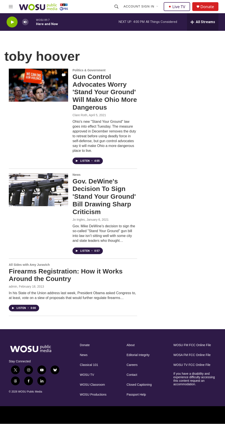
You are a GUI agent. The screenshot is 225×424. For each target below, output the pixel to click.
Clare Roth (80, 115)
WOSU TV (87, 374)
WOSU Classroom (92, 384)
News (77, 174)
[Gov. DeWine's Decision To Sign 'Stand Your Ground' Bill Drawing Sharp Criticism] (38, 189)
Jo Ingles (79, 219)
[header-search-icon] (116, 7)
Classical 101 (89, 365)
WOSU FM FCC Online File (192, 345)
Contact (132, 374)
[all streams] (202, 22)
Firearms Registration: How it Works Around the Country (66, 275)
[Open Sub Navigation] (157, 6)
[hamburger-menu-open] (11, 6)
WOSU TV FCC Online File (191, 365)
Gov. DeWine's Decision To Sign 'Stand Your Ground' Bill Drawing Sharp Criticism (104, 196)
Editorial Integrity (138, 355)
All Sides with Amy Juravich (29, 264)
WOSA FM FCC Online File (192, 355)
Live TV (177, 6)
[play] (12, 22)
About (131, 345)
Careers (132, 365)
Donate (207, 6)
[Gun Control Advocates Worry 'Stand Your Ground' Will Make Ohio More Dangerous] (38, 85)
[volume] (25, 22)
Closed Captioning (139, 384)
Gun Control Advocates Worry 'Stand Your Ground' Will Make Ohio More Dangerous (105, 92)
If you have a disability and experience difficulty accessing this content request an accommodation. (194, 379)
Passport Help (136, 394)
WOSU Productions (93, 394)
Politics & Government (89, 70)
